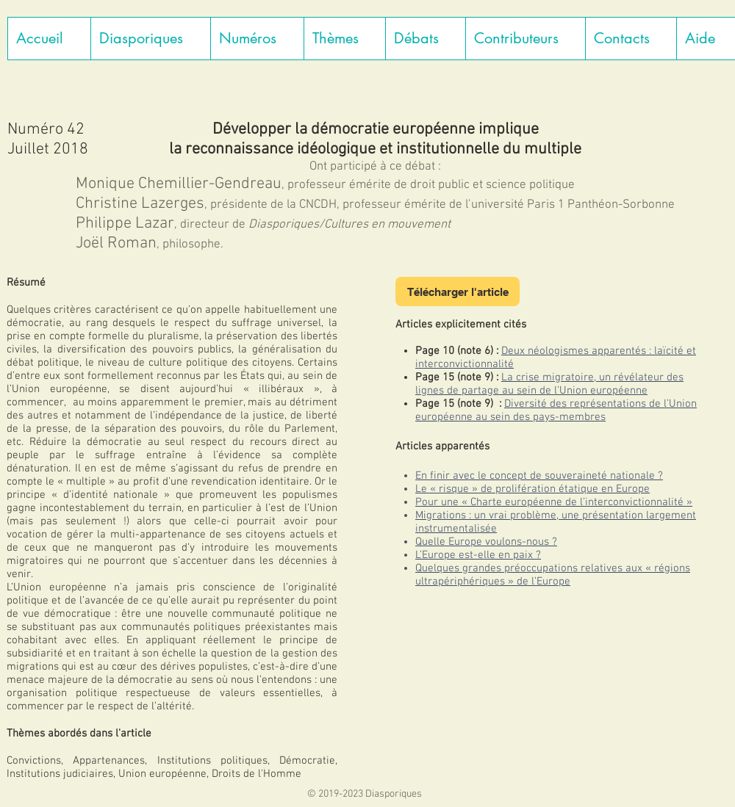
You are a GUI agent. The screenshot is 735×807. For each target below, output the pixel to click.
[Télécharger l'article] (457, 291)
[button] (150, 38)
